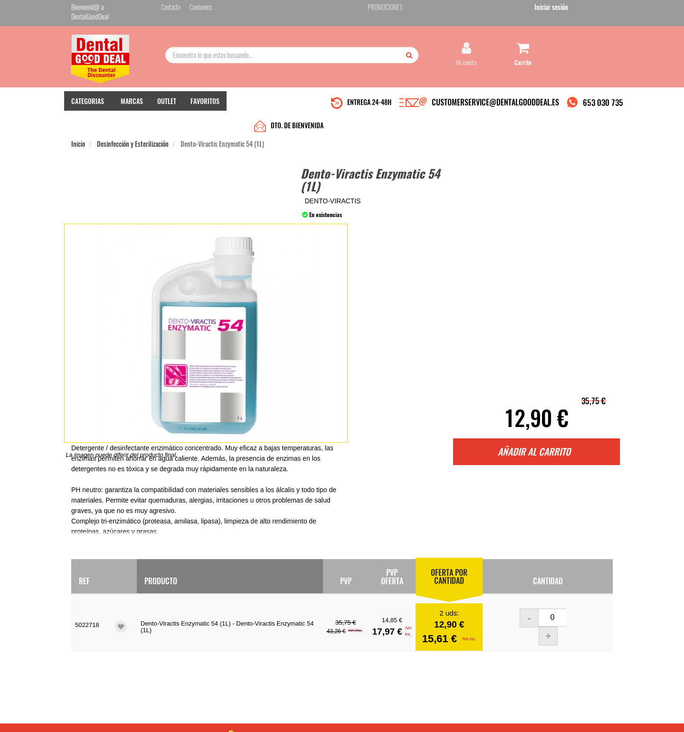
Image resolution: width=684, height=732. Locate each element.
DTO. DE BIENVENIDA (297, 101)
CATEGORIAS (87, 100)
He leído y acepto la (407, 647)
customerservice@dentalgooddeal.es (371, 717)
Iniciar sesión (596, 9)
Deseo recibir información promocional (411, 664)
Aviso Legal (420, 717)
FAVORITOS (204, 100)
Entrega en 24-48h (186, 625)
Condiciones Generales (458, 717)
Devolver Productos (278, 635)
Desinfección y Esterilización (133, 119)
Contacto (266, 616)
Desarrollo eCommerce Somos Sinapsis (107, 723)
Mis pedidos (270, 625)
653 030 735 (603, 101)
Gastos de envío (182, 644)
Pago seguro (178, 635)
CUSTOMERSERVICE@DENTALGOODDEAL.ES (495, 101)
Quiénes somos (181, 616)
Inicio (78, 119)
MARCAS (132, 100)
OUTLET (166, 100)
